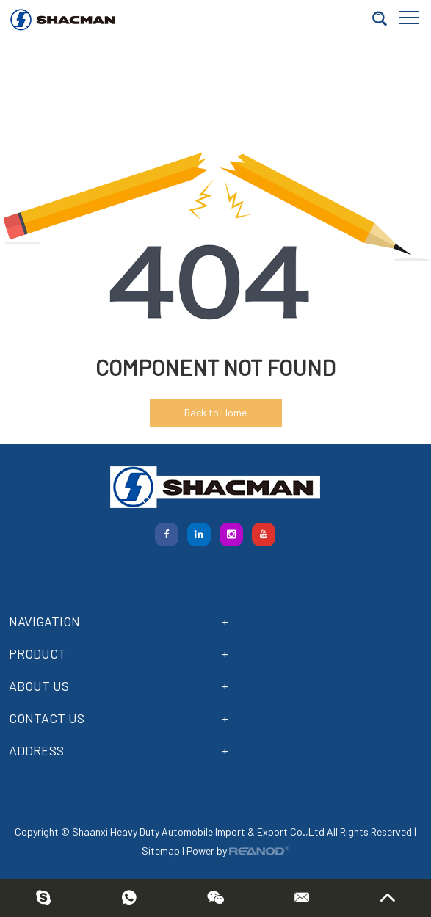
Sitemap (161, 850)
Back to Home (215, 412)
